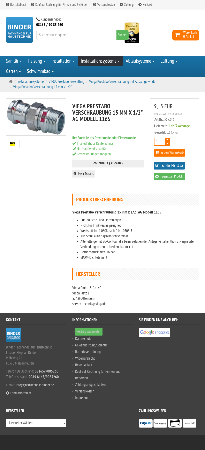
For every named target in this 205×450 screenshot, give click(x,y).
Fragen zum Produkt (169, 176)
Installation (63, 61)
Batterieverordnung (88, 352)
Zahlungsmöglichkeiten (90, 385)
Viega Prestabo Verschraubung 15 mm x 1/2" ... (43, 87)
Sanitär (14, 61)
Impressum (82, 398)
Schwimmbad (40, 71)
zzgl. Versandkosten (173, 113)
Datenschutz (83, 339)
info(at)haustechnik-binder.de (35, 385)
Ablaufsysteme (140, 61)
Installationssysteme (100, 61)
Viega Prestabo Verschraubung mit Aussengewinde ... (123, 82)
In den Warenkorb (169, 152)
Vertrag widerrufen (88, 331)
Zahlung (127, 5)
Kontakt (145, 5)
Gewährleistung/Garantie (91, 345)
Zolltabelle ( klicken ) (108, 163)
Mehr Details (84, 174)
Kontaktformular (18, 393)
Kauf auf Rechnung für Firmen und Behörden (59, 5)
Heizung (36, 61)
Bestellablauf (16, 5)
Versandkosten (104, 5)
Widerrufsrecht (85, 358)
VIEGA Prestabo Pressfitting (66, 82)
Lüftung (168, 61)
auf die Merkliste (169, 165)
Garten (13, 71)
